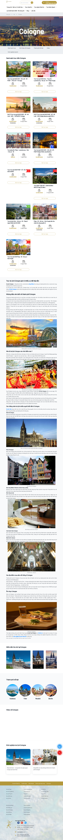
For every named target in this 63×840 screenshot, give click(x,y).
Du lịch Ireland (27, 812)
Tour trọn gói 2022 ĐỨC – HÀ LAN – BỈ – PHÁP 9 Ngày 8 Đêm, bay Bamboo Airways (44, 151)
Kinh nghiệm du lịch (13, 52)
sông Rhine (31, 284)
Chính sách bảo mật (40, 783)
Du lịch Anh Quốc (27, 796)
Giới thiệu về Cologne (24, 48)
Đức (14, 14)
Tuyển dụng (24, 783)
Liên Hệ (33, 10)
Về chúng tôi (22, 11)
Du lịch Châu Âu (16, 783)
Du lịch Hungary (9, 809)
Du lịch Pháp (8, 789)
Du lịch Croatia (27, 798)
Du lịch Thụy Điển (45, 791)
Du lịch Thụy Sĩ (9, 793)
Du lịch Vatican (27, 814)
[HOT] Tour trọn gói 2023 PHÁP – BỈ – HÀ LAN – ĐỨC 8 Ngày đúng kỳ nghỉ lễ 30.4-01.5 (44, 116)
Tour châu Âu (29, 7)
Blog (29, 11)
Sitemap (49, 783)
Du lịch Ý (25, 793)
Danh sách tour (12, 48)
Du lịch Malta (8, 814)
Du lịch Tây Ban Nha (28, 789)
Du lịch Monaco (27, 805)
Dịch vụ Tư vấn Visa (18, 7)
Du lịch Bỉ (43, 793)
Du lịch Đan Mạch (9, 805)
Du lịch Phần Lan (44, 796)
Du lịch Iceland (44, 798)
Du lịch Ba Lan (9, 807)
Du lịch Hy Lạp (27, 791)
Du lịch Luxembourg (28, 807)
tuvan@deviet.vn (21, 832)
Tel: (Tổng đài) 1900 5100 (23, 834)
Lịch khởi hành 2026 (12, 10)
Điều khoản (31, 783)
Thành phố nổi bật (38, 48)
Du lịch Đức (8, 798)
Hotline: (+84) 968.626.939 (23, 836)
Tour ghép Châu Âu (40, 7)
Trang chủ (9, 7)
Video (48, 48)
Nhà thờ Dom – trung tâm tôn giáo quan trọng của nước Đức (17, 768)
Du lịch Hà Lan (9, 796)
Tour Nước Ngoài (51, 7)
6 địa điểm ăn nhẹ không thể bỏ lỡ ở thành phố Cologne (44, 768)
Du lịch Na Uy (9, 812)
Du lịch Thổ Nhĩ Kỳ (10, 791)
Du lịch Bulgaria (27, 809)
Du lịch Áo (43, 789)
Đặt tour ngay (18, 91)
